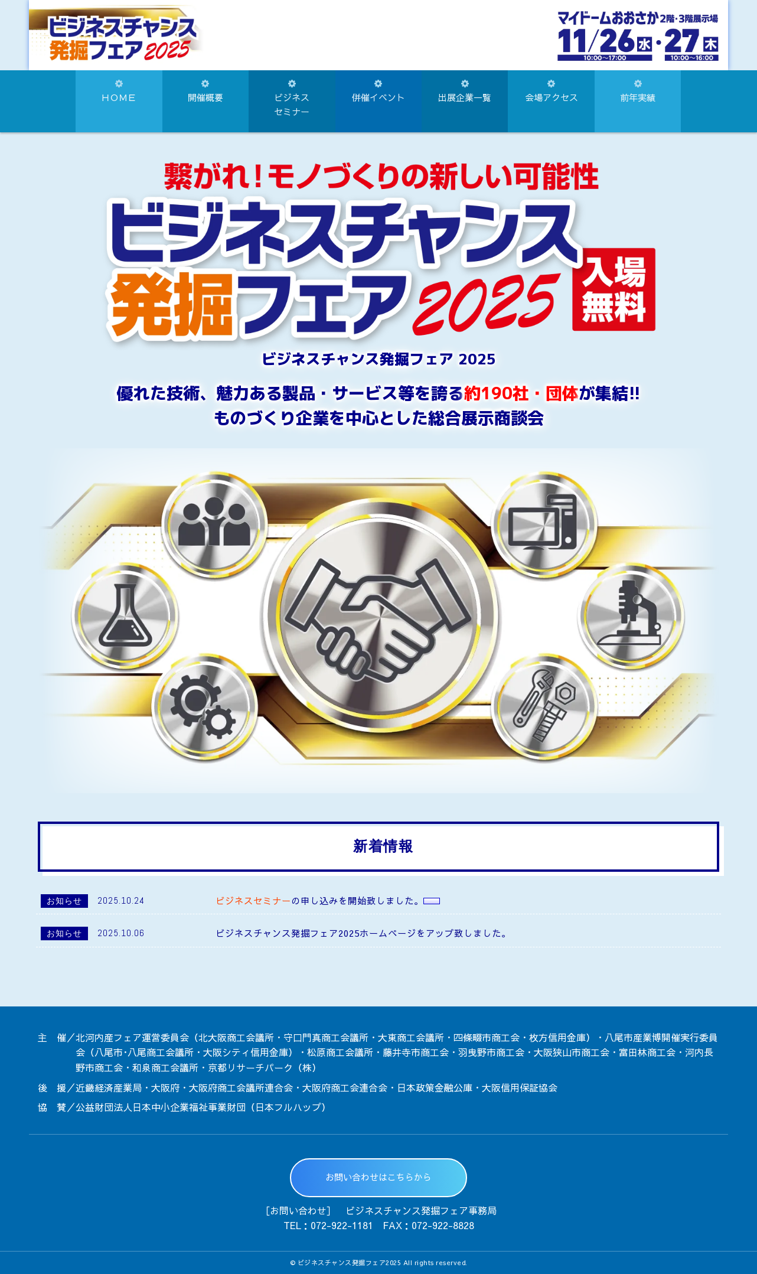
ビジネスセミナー (291, 98)
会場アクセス (551, 91)
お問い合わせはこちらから (378, 1177)
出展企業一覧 (464, 91)
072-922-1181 (342, 1224)
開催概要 (205, 91)
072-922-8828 (443, 1224)
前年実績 (637, 91)
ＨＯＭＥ (118, 91)
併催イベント (378, 91)
